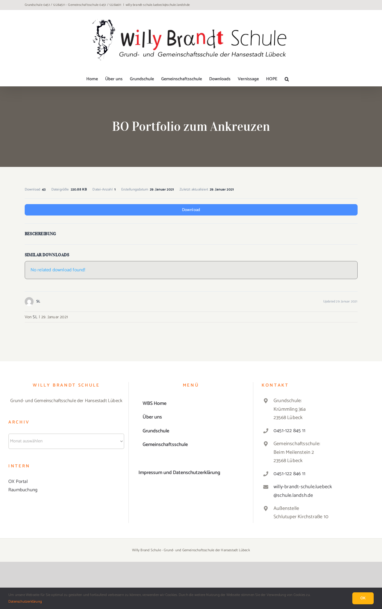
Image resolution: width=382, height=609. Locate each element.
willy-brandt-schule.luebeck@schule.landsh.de (158, 4)
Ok (363, 598)
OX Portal (18, 481)
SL (35, 317)
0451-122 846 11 (289, 474)
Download (191, 209)
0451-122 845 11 (289, 431)
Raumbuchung (22, 490)
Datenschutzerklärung (25, 602)
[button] (287, 79)
